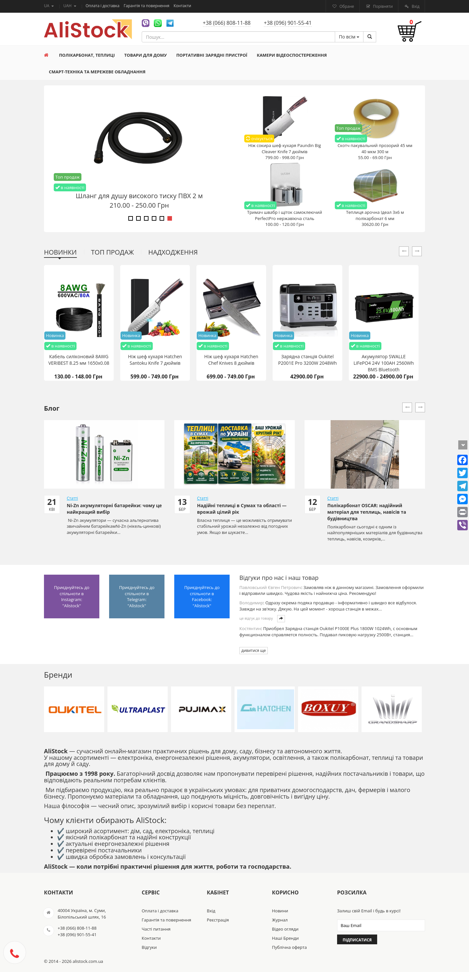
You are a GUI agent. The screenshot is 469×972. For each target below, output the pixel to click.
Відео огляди (285, 929)
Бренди (58, 674)
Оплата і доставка (103, 5)
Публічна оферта (289, 947)
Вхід (415, 6)
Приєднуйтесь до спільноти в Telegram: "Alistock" (137, 596)
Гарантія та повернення (147, 5)
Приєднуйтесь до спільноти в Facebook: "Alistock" (202, 596)
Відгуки (149, 947)
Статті (72, 498)
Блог (52, 408)
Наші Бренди (285, 938)
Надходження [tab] (173, 252)
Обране (346, 6)
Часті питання (156, 929)
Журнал (280, 920)
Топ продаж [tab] (112, 252)
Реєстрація (218, 920)
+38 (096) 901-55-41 (288, 22)
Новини (280, 911)
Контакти (182, 5)
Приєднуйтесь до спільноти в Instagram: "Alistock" (72, 596)
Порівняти (382, 6)
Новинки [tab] (60, 252)
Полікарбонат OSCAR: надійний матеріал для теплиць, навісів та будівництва (366, 512)
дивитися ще (253, 650)
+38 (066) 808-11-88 (227, 22)
